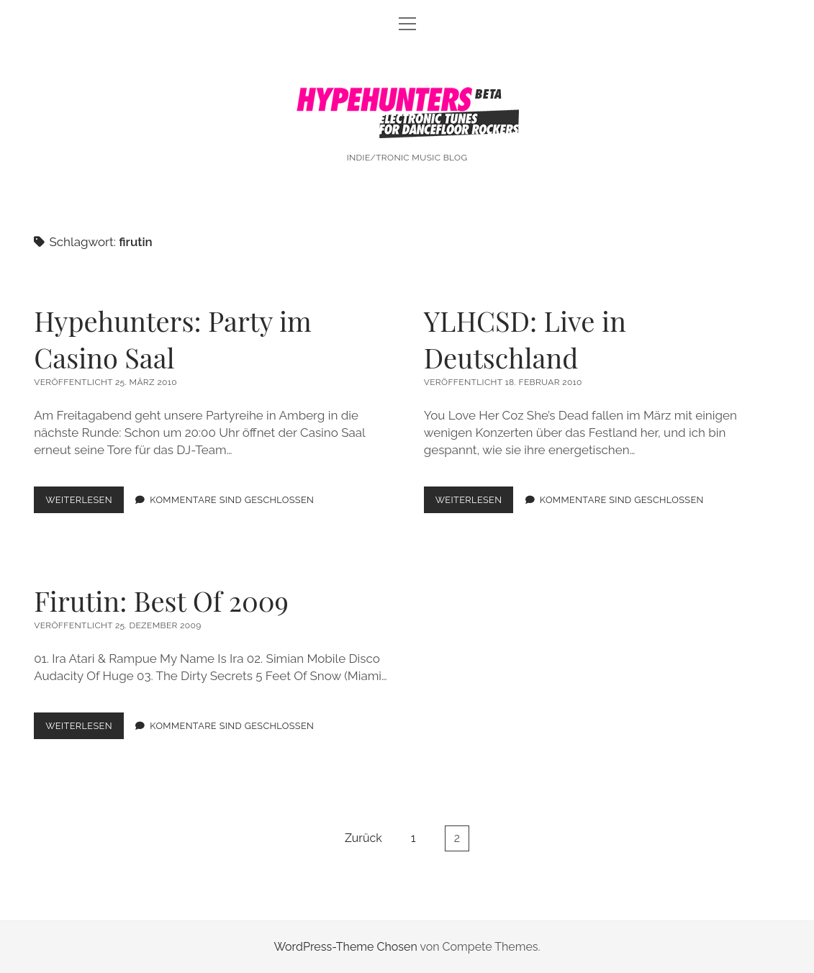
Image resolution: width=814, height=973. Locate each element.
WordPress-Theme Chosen (345, 947)
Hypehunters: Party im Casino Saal (173, 339)
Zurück (363, 838)
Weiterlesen (84, 502)
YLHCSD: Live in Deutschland (525, 339)
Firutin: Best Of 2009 (161, 600)
